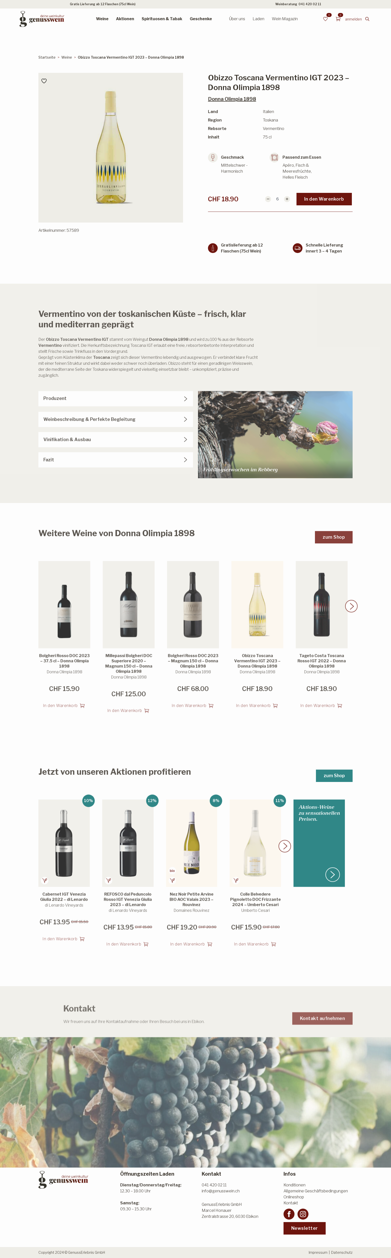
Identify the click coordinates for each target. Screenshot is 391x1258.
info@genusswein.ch (221, 1191)
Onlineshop (294, 1197)
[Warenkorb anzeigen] (338, 19)
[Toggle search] (367, 19)
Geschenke (201, 18)
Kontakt (291, 1203)
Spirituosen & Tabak (162, 18)
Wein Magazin (285, 18)
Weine (102, 18)
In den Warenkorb (324, 199)
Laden (258, 18)
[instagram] (302, 1214)
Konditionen (294, 1185)
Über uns (237, 18)
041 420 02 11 (309, 4)
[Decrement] (268, 199)
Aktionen (125, 18)
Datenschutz (342, 1252)
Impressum (318, 1252)
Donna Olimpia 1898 (232, 99)
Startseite (47, 57)
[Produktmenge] (277, 199)
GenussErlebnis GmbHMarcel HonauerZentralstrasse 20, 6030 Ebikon (230, 1210)
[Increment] (287, 199)
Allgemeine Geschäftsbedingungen (316, 1191)
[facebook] (289, 1214)
